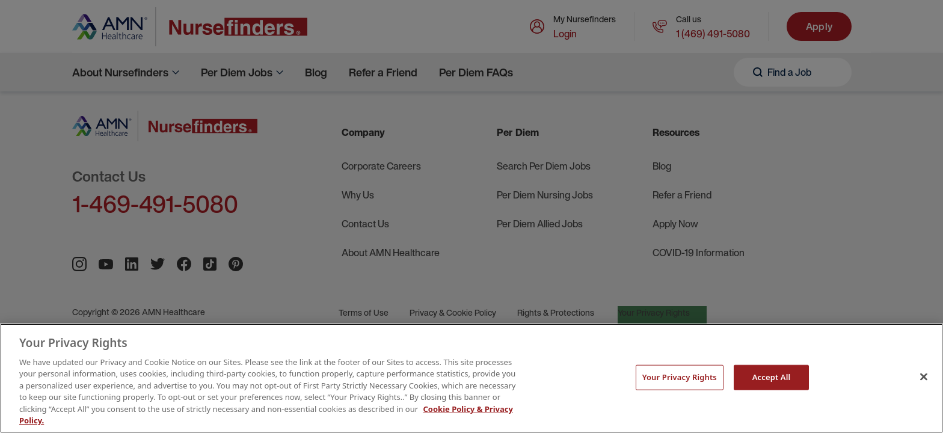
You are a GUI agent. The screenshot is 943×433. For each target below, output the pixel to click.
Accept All (771, 377)
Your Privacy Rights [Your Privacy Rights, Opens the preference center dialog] (679, 377)
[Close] (924, 376)
